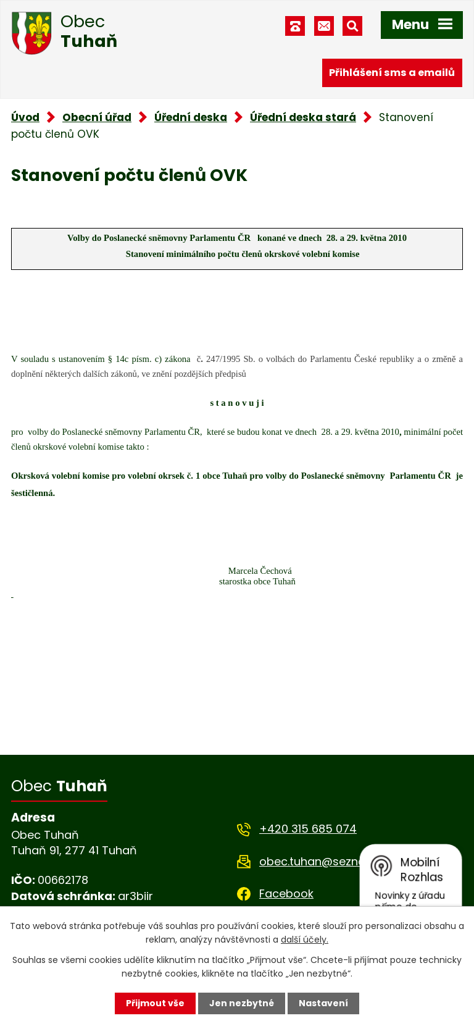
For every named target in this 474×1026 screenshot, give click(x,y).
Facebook (286, 893)
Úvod (25, 117)
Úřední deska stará (303, 117)
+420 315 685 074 (308, 828)
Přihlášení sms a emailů (392, 72)
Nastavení (323, 1003)
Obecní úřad (96, 117)
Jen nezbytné (241, 1003)
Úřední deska (190, 117)
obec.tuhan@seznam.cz (325, 861)
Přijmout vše (155, 1003)
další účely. (304, 939)
